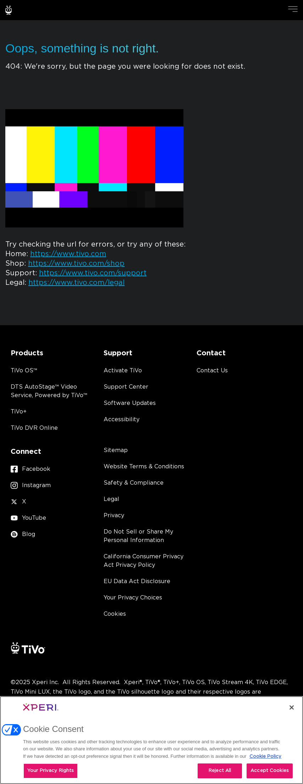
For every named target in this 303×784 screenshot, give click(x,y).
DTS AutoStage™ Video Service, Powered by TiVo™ (49, 391)
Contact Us (212, 370)
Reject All (220, 770)
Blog (23, 534)
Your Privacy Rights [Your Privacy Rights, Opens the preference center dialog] (50, 770)
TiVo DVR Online (34, 428)
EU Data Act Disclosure (137, 581)
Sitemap (116, 450)
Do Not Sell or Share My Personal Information (138, 536)
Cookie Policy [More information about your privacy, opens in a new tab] (265, 756)
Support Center (126, 387)
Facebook (30, 469)
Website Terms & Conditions (144, 466)
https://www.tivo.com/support (93, 273)
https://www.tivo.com (68, 254)
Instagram (31, 485)
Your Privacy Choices (133, 597)
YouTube (28, 518)
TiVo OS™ (24, 370)
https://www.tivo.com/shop (76, 263)
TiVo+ (19, 411)
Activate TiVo (123, 370)
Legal (111, 499)
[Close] (291, 707)
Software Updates (130, 403)
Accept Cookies (269, 770)
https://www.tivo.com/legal (76, 282)
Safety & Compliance (134, 483)
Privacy (114, 515)
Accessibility (121, 419)
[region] (151, 740)
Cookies (115, 614)
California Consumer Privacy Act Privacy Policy (143, 561)
